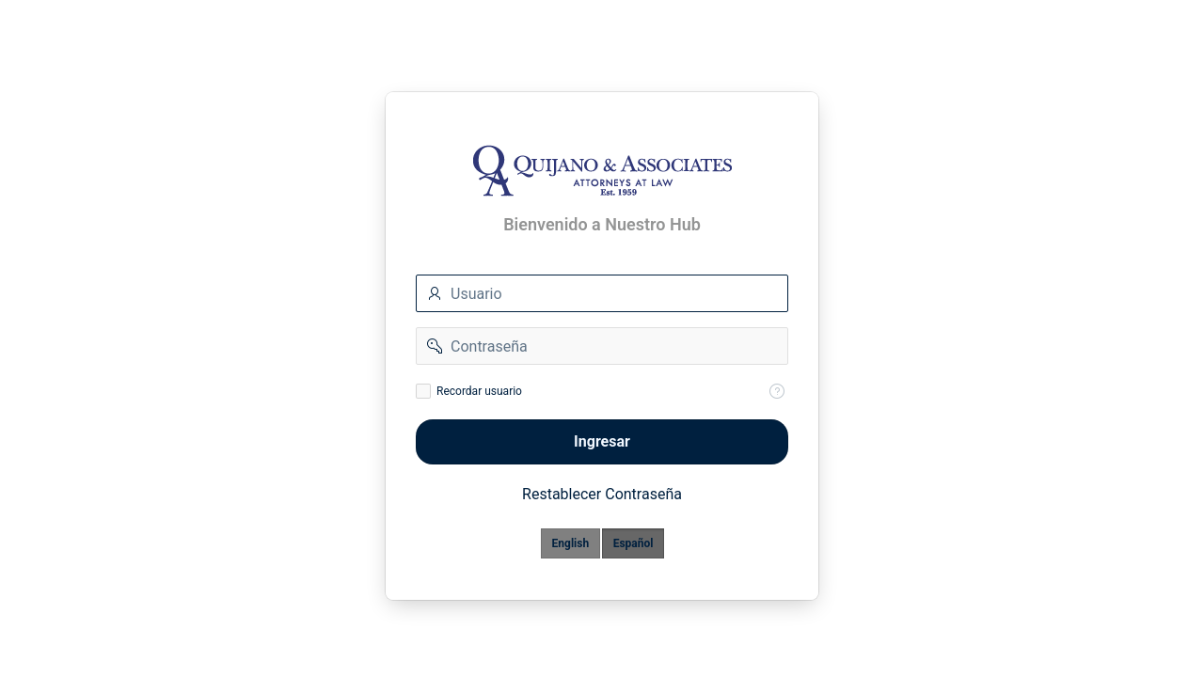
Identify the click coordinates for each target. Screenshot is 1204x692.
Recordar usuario (479, 391)
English (571, 543)
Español (633, 543)
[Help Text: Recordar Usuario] (777, 391)
